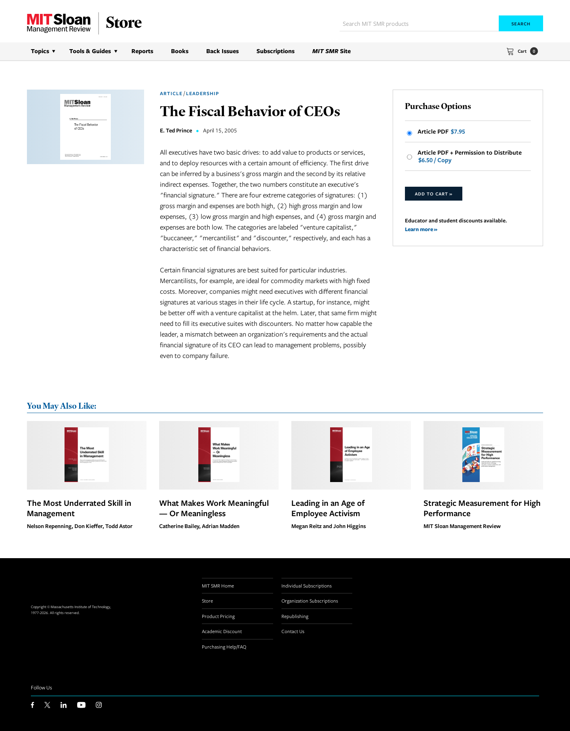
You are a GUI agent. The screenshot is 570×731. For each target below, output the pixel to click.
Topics (40, 51)
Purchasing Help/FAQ (224, 646)
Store (207, 600)
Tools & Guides (90, 51)
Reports (142, 51)
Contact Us (292, 631)
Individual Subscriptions (306, 585)
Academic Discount (222, 631)
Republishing (294, 616)
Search (520, 24)
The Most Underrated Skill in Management (79, 508)
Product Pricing (218, 616)
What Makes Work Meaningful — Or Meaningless (214, 508)
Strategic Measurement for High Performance (482, 508)
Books (179, 51)
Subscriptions (275, 51)
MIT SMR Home (218, 585)
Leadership (202, 93)
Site (331, 51)
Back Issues (222, 51)
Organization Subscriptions (309, 600)
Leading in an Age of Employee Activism (328, 508)
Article (171, 93)
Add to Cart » (433, 194)
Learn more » (421, 229)
